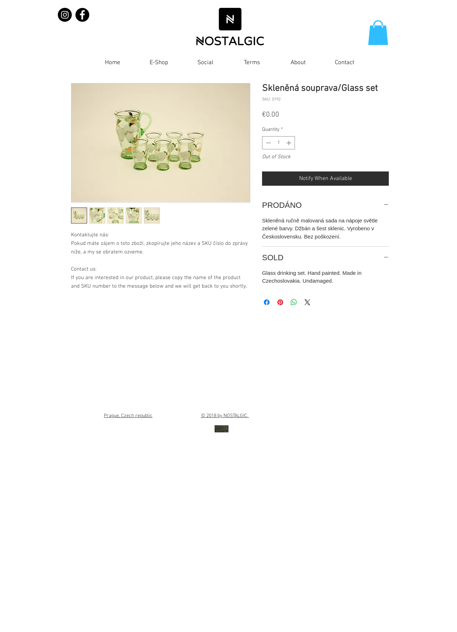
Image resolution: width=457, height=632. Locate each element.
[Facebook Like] (378, 64)
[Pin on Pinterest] (280, 302)
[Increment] (289, 143)
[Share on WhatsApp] (294, 302)
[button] (378, 32)
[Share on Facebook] (266, 302)
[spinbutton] (278, 143)
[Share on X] (307, 302)
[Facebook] (82, 15)
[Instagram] (65, 15)
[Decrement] (267, 143)
